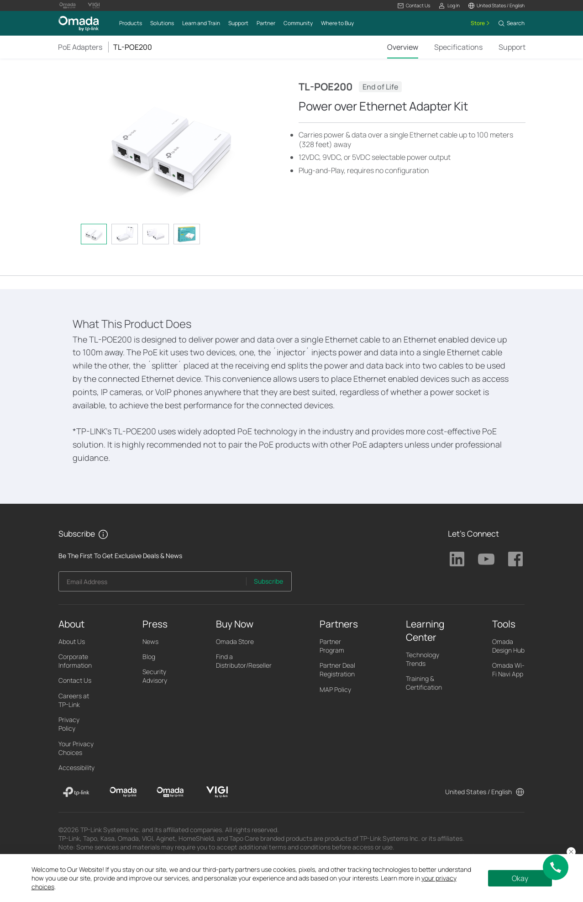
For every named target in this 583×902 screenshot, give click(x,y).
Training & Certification (424, 682)
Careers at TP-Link (73, 700)
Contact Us (74, 680)
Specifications (458, 47)
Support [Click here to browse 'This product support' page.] (512, 47)
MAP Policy (335, 689)
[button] (414, 5)
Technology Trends (422, 659)
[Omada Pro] (170, 792)
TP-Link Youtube (486, 559)
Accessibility (76, 767)
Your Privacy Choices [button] (76, 748)
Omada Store (235, 641)
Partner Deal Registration (337, 669)
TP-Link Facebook (515, 559)
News (150, 641)
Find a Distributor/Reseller (244, 661)
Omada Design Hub (508, 645)
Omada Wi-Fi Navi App (508, 669)
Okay (520, 878)
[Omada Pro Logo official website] (67, 5)
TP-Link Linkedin (457, 559)
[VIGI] (217, 792)
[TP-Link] (76, 792)
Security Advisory (154, 676)
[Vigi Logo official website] (93, 5)
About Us (71, 641)
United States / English (478, 791)
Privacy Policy (68, 724)
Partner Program (332, 645)
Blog (148, 656)
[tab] (94, 234)
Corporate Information (75, 661)
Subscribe (268, 581)
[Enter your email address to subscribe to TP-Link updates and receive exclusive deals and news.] (152, 584)
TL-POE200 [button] (132, 47)
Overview (402, 47)
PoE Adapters (80, 47)
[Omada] (123, 792)
